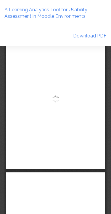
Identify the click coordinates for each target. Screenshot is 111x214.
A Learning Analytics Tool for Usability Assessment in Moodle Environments (45, 13)
